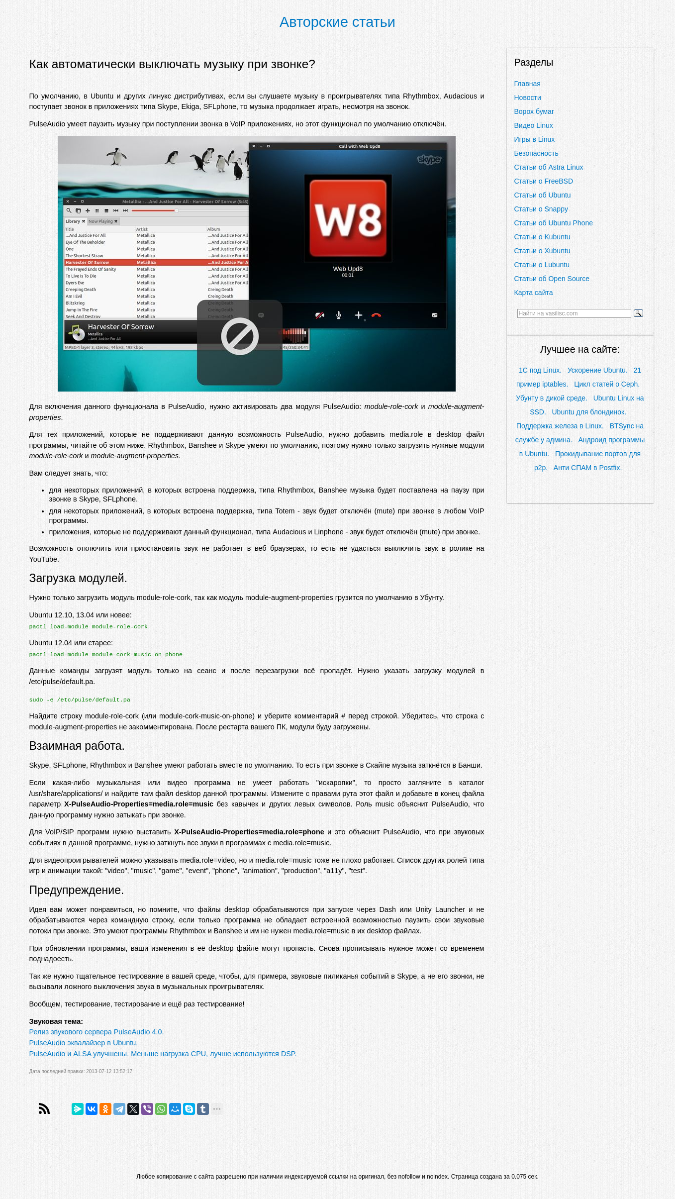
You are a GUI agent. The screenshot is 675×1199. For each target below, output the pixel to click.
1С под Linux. (540, 370)
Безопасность (536, 153)
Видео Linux (533, 125)
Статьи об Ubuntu (542, 195)
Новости (527, 97)
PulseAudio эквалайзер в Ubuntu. (83, 1043)
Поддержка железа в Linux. (560, 426)
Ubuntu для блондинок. (589, 412)
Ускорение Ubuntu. (598, 370)
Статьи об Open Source (551, 279)
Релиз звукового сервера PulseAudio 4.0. (96, 1032)
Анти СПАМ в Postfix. (588, 468)
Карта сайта (533, 293)
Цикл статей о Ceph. (607, 384)
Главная (527, 84)
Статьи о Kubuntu (542, 237)
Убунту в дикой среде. (551, 398)
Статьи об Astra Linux (548, 167)
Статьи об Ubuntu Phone (553, 223)
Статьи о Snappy (541, 209)
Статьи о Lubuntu (542, 265)
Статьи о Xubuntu (542, 251)
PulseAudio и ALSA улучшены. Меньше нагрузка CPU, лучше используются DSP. (163, 1054)
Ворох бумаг (534, 111)
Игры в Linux (534, 139)
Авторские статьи (337, 22)
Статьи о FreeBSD (544, 181)
